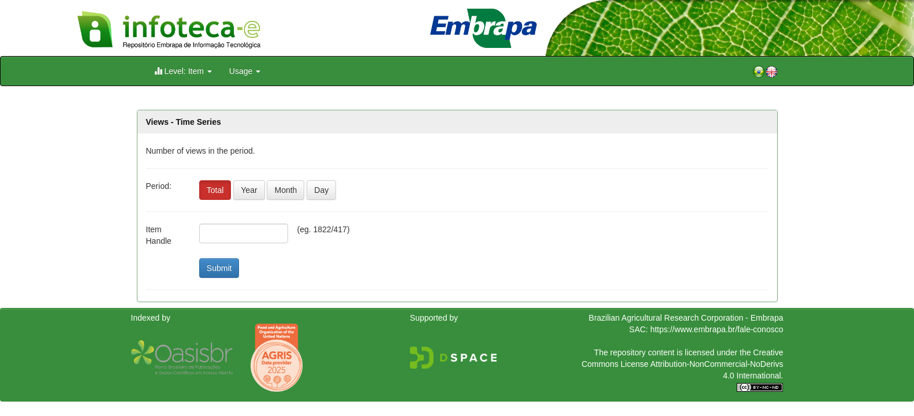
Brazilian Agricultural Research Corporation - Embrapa (686, 317)
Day (321, 190)
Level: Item (183, 71)
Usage (244, 71)
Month (285, 190)
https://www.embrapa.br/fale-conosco (716, 329)
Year (249, 190)
